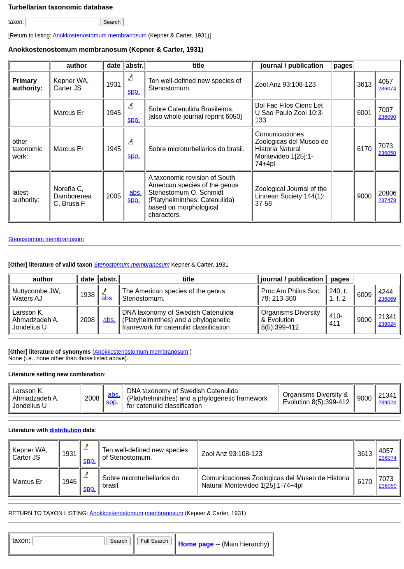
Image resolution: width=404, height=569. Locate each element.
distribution (65, 430)
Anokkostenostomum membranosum (141, 351)
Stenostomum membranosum (46, 239)
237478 (387, 200)
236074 (387, 88)
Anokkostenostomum (80, 35)
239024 (387, 324)
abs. (135, 192)
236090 (387, 117)
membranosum (127, 35)
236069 (387, 299)
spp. (134, 91)
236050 (387, 153)
